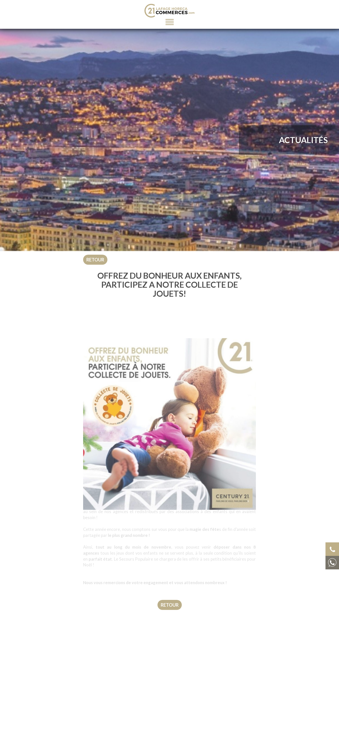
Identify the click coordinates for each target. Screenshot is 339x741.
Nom (181, 735)
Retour (95, 259)
